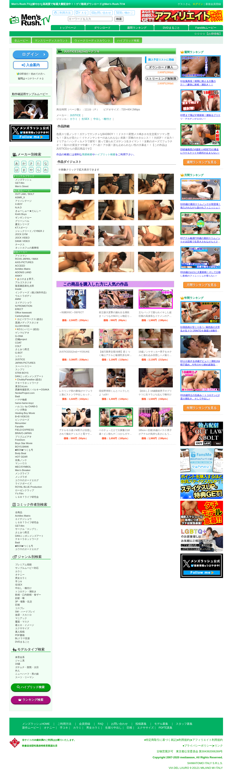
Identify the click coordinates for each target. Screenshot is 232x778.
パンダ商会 (21, 409)
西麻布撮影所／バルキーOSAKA (32, 389)
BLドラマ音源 (22, 638)
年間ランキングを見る (202, 408)
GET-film (20, 183)
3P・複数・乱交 (23, 601)
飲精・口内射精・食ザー (28, 594)
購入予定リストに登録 (161, 59)
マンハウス (21, 463)
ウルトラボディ (23, 296)
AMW (18, 299)
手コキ (18, 581)
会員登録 (84, 723)
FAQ (100, 723)
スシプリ (20, 369)
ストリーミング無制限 (161, 78)
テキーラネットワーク (27, 383)
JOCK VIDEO (22, 237)
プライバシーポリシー (198, 745)
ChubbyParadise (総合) (28, 379)
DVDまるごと (171, 27)
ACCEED (20, 265)
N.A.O (18, 207)
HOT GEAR (21, 456)
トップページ (67, 27)
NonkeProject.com (25, 393)
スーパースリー (23, 366)
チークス (20, 244)
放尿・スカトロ (23, 615)
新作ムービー (30, 727)
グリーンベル (22, 221)
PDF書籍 (20, 635)
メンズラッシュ (23, 179)
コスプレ (20, 608)
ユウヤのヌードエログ (27, 480)
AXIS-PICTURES (24, 262)
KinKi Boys (21, 214)
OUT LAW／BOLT (24, 194)
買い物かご (124, 12)
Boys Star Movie (23, 443)
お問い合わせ (101, 12)
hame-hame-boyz (24, 403)
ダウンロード (102, 27)
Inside (18, 289)
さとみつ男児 (22, 349)
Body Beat (20, 453)
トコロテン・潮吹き (25, 591)
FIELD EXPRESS (24, 429)
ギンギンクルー (23, 217)
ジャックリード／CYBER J (29, 231)
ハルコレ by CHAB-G (26, 406)
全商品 (18, 512)
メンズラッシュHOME (36, 723)
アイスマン (21, 255)
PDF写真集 (166, 727)
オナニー (20, 574)
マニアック (21, 618)
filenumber (20, 423)
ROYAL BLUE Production (28, 487)
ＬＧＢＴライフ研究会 (27, 497)
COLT (18, 346)
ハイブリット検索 (105, 154)
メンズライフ (22, 473)
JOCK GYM (21, 234)
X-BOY (19, 204)
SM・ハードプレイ (25, 611)
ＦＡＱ (81, 12)
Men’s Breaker (23, 470)
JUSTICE (20, 359)
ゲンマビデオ (22, 332)
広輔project (21, 339)
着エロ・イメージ (24, 625)
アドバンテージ (23, 201)
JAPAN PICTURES (25, 363)
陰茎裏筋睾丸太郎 (24, 286)
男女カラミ (21, 578)
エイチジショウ (23, 302)
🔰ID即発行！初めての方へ (30, 74)
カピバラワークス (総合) (29, 319)
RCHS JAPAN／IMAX (26, 259)
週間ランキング (137, 27)
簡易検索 (87, 154)
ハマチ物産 (21, 399)
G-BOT (19, 352)
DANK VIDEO (22, 241)
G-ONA (19, 336)
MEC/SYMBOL (23, 466)
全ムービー (21, 40)
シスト (18, 356)
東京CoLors (21, 386)
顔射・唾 (20, 598)
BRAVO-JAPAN (23, 433)
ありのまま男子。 (25, 279)
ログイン (198, 4)
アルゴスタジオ (23, 282)
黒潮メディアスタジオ (27, 322)
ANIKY (18, 275)
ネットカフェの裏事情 (27, 247)
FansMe (19, 426)
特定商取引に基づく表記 (161, 739)
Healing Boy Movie (25, 413)
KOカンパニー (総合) (27, 329)
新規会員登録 (213, 4)
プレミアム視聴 (23, 564)
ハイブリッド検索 (128, 40)
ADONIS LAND (23, 272)
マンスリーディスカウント (51, 40)
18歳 (17, 663)
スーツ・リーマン (24, 677)
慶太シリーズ (22, 224)
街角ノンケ (21, 460)
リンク (218, 745)
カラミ (18, 571)
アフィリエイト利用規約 (207, 739)
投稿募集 (141, 723)
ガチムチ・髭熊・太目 (27, 667)
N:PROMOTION (23, 306)
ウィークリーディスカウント (92, 40)
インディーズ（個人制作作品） (31, 292)
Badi (17, 396)
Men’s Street (22, 186)
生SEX (18, 584)
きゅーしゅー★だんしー (28, 211)
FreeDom (20, 440)
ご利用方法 (62, 12)
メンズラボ (21, 477)
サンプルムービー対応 (27, 568)
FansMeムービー (205, 27)
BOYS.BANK (22, 446)
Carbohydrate (22, 316)
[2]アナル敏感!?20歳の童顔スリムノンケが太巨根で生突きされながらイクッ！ (200, 241)
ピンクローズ (22, 419)
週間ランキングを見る (202, 162)
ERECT (19, 309)
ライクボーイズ (23, 483)
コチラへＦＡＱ (35, 78)
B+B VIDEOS (22, 416)
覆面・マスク (22, 621)
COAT (18, 342)
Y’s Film (19, 493)
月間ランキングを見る (202, 285)
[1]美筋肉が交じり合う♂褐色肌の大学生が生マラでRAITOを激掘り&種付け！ (200, 330)
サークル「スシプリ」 (27, 529)
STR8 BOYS (22, 373)
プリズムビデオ (23, 436)
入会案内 (31, 65)
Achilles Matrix (23, 269)
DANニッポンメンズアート (29, 376)
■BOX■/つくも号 (24, 450)
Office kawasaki (23, 312)
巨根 (17, 604)
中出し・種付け (23, 588)
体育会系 (20, 657)
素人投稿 (20, 631)
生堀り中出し (113, 727)
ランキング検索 (30, 699)
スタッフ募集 (184, 723)
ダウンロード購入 (161, 67)
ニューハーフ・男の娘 (27, 674)
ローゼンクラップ (24, 490)
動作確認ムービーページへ (31, 109)
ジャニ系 (20, 660)
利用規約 (184, 739)
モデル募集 (161, 723)
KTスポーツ (21, 227)
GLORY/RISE (22, 326)
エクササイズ (22, 628)
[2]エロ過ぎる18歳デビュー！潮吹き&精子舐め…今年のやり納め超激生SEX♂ (200, 364)
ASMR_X (20, 197)
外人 (17, 670)
